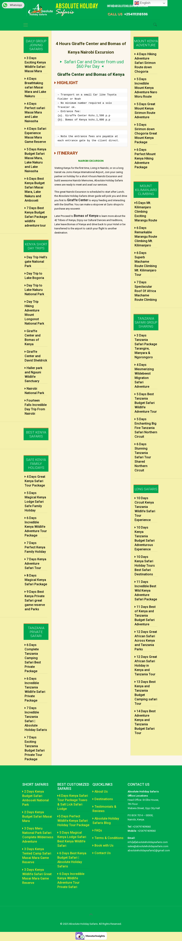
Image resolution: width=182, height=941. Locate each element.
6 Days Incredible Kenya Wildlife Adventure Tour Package (36, 526)
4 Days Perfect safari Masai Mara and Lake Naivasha (35, 112)
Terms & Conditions (107, 838)
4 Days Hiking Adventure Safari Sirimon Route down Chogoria (145, 62)
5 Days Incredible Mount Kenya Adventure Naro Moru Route (146, 87)
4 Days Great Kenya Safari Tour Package (35, 481)
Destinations (102, 799)
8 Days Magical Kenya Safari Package (36, 580)
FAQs (97, 830)
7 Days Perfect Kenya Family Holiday (35, 547)
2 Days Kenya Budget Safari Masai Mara (37, 816)
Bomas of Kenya (86, 216)
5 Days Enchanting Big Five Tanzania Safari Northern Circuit (146, 427)
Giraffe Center (77, 200)
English (142, 3)
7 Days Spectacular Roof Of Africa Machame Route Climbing (146, 291)
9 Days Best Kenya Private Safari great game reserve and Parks (35, 600)
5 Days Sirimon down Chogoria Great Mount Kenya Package (146, 133)
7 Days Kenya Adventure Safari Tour (35, 563)
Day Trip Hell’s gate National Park (36, 261)
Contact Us (101, 853)
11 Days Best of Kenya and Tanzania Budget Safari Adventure (145, 615)
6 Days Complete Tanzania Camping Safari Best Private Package (33, 658)
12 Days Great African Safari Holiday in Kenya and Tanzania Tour (146, 665)
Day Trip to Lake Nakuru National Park (34, 290)
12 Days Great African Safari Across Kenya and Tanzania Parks (146, 640)
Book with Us (103, 845)
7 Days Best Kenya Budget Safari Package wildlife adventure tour (36, 216)
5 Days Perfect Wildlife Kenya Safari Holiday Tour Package (73, 820)
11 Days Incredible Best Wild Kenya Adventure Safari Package (146, 590)
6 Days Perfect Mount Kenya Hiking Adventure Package (145, 158)
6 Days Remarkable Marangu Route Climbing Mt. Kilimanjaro (146, 236)
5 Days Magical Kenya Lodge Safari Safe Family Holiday (35, 501)
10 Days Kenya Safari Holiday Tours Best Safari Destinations (145, 565)
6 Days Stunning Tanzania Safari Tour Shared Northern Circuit (143, 457)
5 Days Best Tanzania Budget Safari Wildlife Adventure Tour (146, 402)
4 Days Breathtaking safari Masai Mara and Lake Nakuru (35, 87)
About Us (100, 791)
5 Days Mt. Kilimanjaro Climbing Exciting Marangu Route (146, 211)
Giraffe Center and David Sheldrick (36, 356)
